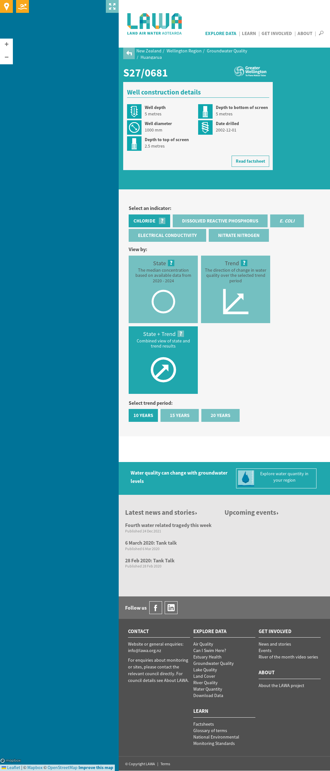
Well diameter (158, 123)
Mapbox (10, 760)
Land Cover (204, 676)
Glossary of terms (210, 730)
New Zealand (148, 51)
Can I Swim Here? (209, 650)
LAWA (155, 23)
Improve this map (95, 767)
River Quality (205, 682)
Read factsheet (250, 161)
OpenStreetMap (63, 767)
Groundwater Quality (227, 51)
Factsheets (203, 724)
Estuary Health (207, 657)
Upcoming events (252, 512)
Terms (165, 763)
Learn (249, 33)
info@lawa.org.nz (144, 650)
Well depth (155, 107)
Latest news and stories (161, 512)
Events (265, 650)
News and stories (275, 644)
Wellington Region (184, 51)
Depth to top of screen (167, 139)
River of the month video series (288, 657)
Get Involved (276, 33)
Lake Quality (205, 670)
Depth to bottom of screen (242, 107)
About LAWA (176, 680)
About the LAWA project (281, 685)
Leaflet (11, 767)
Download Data (208, 695)
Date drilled (227, 123)
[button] (6, 45)
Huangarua (151, 57)
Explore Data (220, 33)
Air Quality (203, 644)
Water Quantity (207, 689)
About (305, 33)
